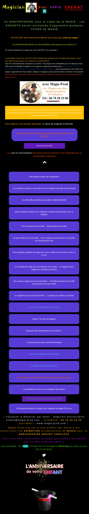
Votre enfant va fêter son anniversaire (44, 177)
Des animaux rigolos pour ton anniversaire (30, 281)
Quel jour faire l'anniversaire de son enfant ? (44, 331)
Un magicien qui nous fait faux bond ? (30, 296)
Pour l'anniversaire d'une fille (32, 226)
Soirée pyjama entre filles (56, 226)
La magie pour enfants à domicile (60, 296)
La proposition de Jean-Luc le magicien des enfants (44, 389)
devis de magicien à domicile (59, 124)
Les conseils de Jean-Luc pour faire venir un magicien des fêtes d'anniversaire (44, 188)
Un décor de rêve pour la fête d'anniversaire (44, 342)
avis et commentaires (21, 153)
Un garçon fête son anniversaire (26, 238)
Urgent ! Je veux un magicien (44, 319)
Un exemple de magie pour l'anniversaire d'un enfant (36, 267)
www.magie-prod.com (51, 423)
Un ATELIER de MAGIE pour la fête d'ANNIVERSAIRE (44, 200)
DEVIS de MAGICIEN (44, 146)
